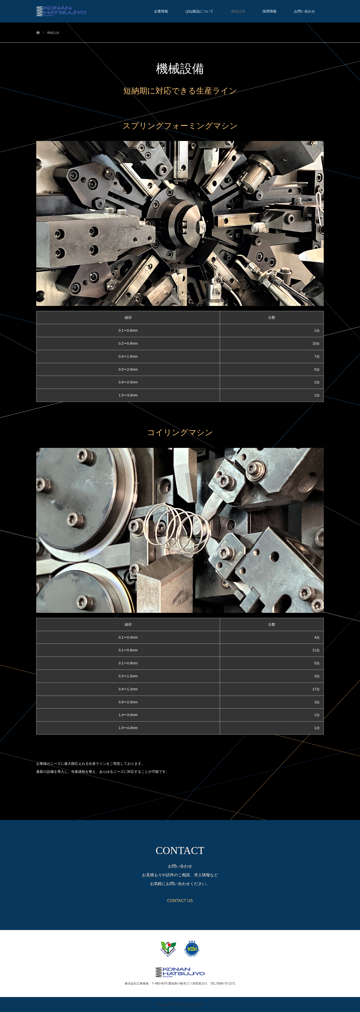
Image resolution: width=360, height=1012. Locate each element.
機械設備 (238, 11)
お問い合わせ (304, 11)
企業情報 (161, 11)
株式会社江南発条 (190, 1005)
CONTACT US (180, 900)
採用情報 (269, 11)
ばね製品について (200, 11)
